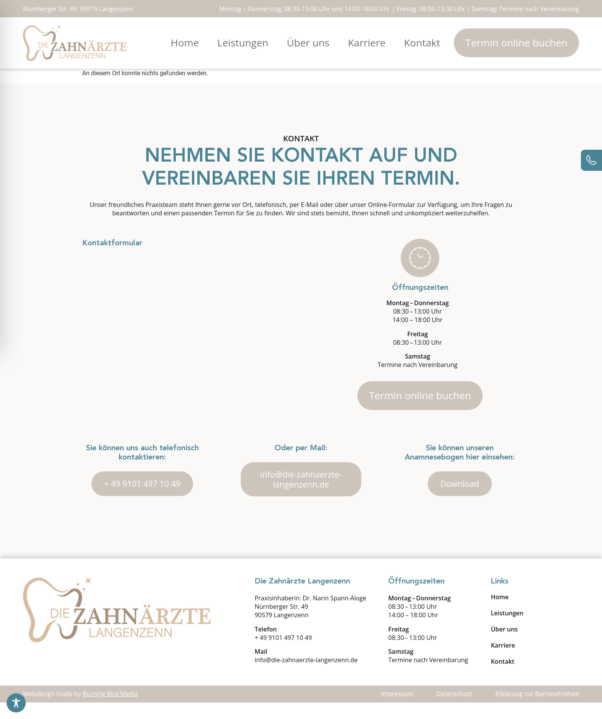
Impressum (397, 710)
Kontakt (422, 43)
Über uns (308, 43)
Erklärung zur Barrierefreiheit (537, 710)
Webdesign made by (80, 710)
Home (185, 43)
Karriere (366, 43)
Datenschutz (454, 710)
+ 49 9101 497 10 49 (283, 654)
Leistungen (242, 43)
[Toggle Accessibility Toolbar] (16, 703)
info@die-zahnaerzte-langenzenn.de (306, 676)
